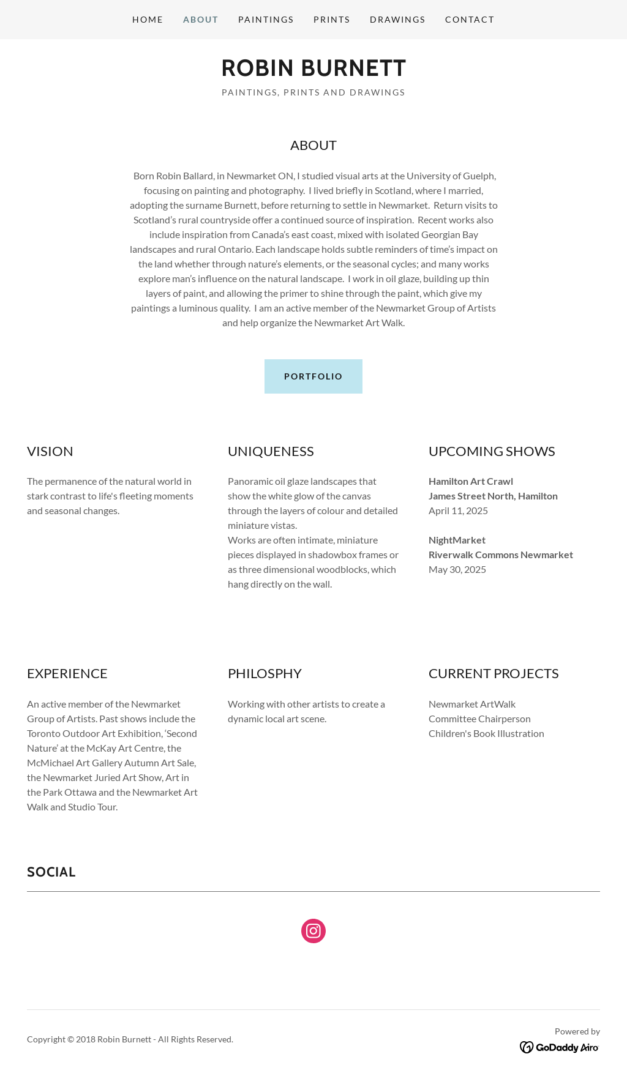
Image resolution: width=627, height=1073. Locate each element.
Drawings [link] (398, 19)
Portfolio (313, 376)
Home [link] (147, 19)
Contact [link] (470, 19)
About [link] (201, 19)
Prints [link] (332, 19)
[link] (314, 72)
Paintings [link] (266, 19)
